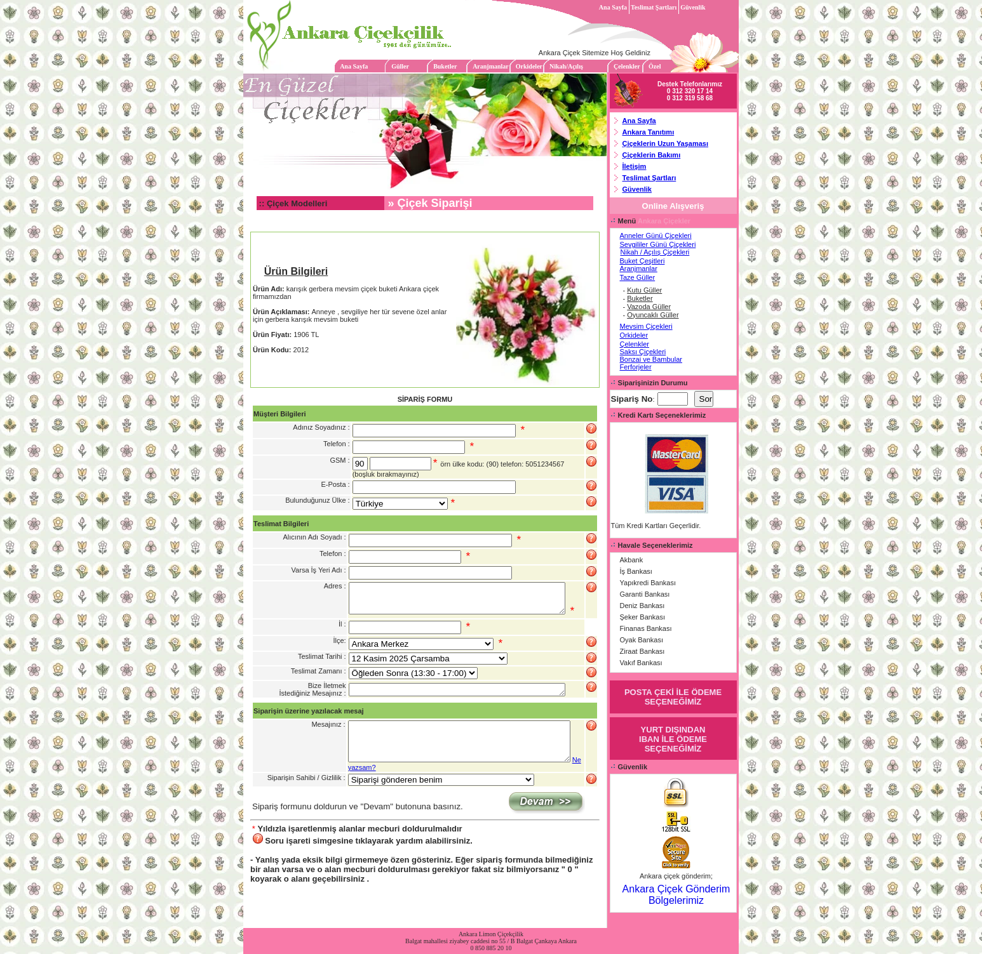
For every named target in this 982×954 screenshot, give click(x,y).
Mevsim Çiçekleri (646, 326)
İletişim (634, 166)
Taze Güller (638, 277)
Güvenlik (692, 7)
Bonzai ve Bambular (651, 359)
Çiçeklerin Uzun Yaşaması (665, 143)
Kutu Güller (644, 290)
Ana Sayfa (613, 7)
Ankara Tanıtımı (648, 132)
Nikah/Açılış (566, 66)
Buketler (445, 66)
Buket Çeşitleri (642, 261)
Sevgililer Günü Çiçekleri (658, 244)
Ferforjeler (636, 367)
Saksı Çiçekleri (643, 351)
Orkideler (529, 66)
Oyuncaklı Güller (652, 315)
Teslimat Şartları (653, 7)
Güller (400, 66)
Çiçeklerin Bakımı (651, 155)
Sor (706, 399)
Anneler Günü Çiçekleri (656, 235)
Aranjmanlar (491, 66)
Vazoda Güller (649, 306)
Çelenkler (627, 66)
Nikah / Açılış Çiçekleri (655, 252)
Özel (655, 66)
